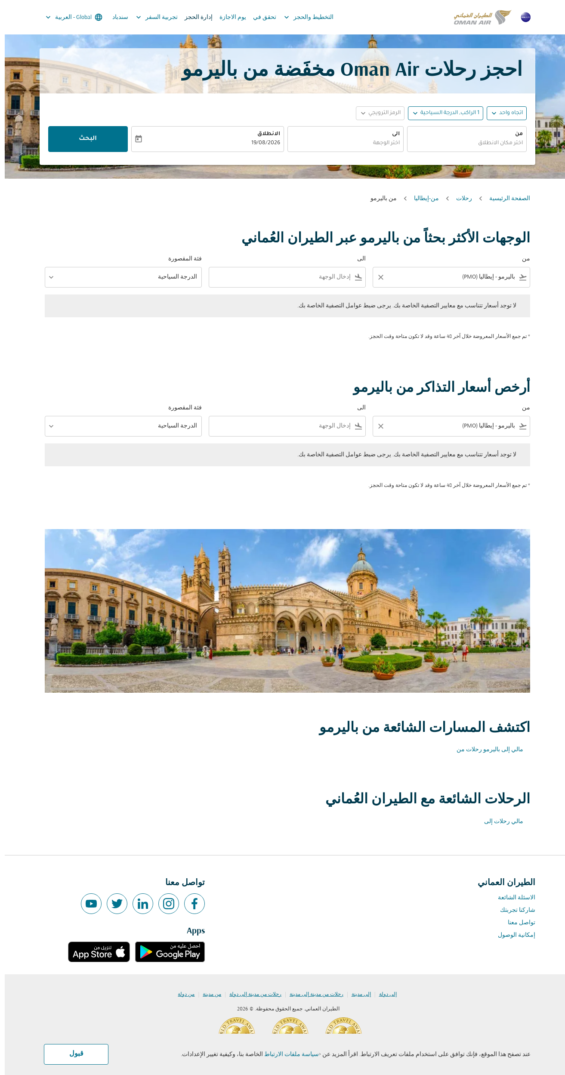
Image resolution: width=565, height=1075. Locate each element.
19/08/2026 (261, 143)
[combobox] (462, 143)
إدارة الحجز (194, 17)
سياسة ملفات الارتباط (286, 1054)
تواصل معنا (517, 923)
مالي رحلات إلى (499, 821)
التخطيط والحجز (302, 17)
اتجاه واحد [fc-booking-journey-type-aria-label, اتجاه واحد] (506, 113)
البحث (83, 139)
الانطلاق (264, 134)
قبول (72, 1053)
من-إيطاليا (421, 198)
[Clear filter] (375, 277)
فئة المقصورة (180, 259)
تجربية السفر (150, 17)
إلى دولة (383, 994)
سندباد (115, 17)
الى (391, 134)
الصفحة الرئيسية (505, 198)
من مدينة (207, 994)
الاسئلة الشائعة (512, 898)
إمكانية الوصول (512, 935)
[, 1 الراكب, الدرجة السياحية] (445, 113)
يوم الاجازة (228, 17)
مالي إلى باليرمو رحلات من (485, 750)
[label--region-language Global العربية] (69, 17)
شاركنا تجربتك (513, 910)
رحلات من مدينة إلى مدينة (312, 994)
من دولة (181, 994)
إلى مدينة (356, 994)
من (514, 134)
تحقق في (260, 17)
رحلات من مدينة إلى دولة (251, 994)
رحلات (459, 198)
